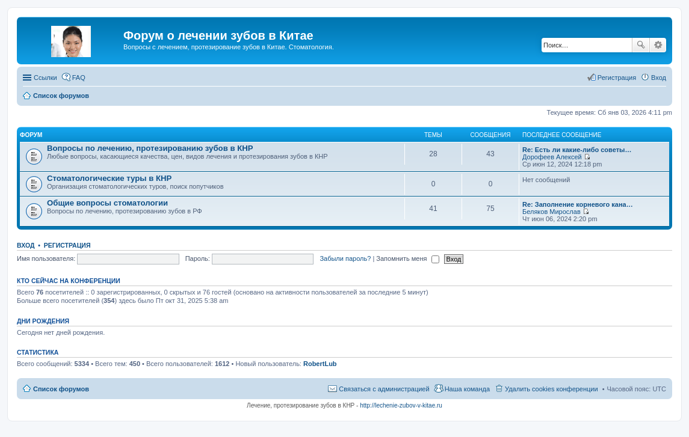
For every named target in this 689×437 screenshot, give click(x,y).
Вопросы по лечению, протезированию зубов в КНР (150, 148)
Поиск (641, 45)
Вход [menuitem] (658, 77)
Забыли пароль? (345, 258)
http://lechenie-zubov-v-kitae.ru (401, 405)
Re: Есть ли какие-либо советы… (576, 149)
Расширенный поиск (658, 45)
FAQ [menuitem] (78, 77)
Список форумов (61, 389)
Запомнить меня (407, 258)
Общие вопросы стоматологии (107, 202)
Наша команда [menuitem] (467, 389)
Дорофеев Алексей (552, 156)
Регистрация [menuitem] (617, 77)
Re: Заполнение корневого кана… (577, 204)
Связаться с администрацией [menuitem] (384, 389)
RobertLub (320, 363)
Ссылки (45, 77)
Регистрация (67, 245)
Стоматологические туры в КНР (109, 178)
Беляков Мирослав (551, 211)
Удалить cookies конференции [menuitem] (551, 389)
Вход (25, 245)
